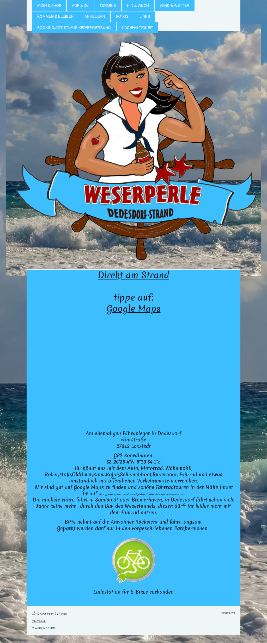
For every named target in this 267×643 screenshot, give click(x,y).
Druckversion (43, 613)
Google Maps (134, 309)
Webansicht (228, 612)
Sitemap (62, 613)
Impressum (39, 621)
